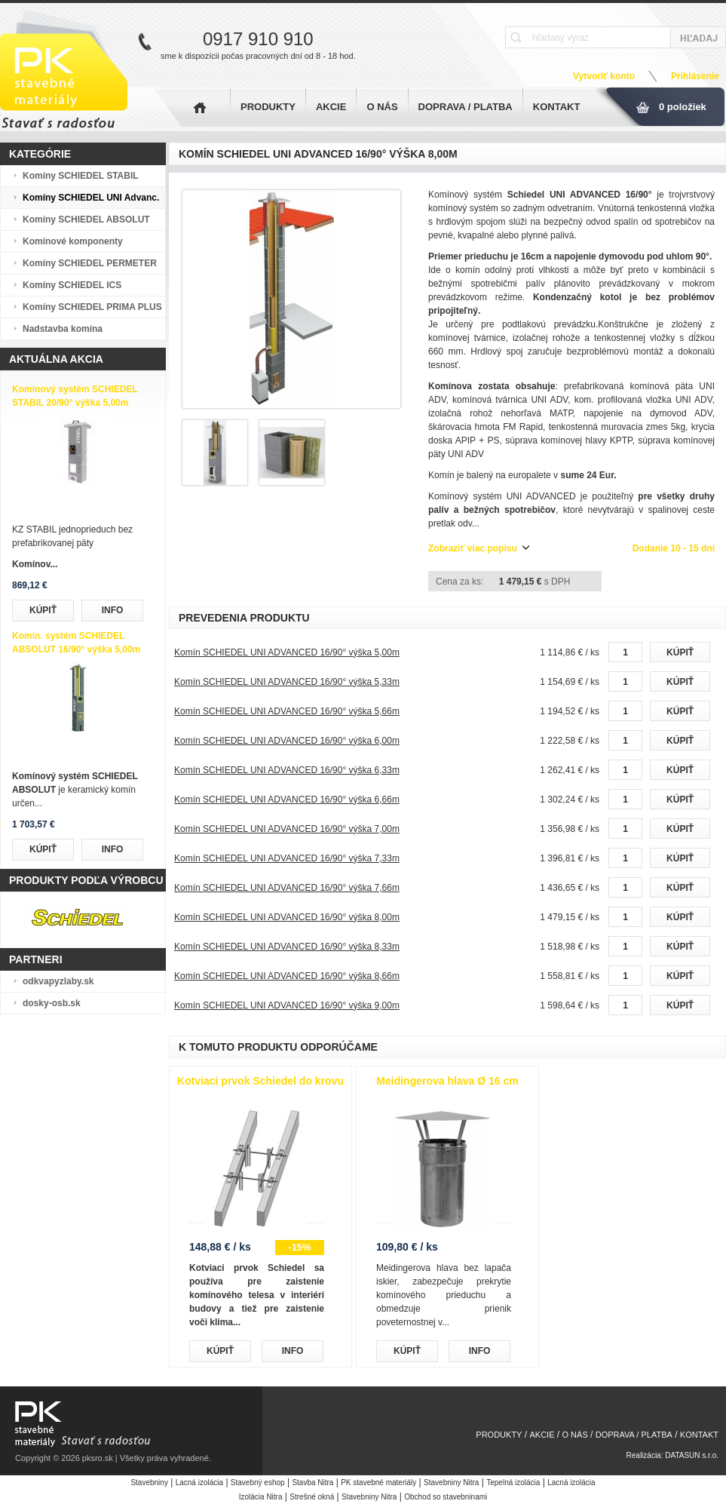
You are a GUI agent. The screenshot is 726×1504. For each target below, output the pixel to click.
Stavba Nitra (312, 1482)
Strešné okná (311, 1497)
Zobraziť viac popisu (472, 548)
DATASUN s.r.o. (691, 1455)
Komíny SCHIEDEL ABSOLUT (86, 219)
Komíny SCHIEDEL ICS (72, 285)
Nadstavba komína (63, 329)
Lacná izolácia (199, 1482)
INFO (113, 610)
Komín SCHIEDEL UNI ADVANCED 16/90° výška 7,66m (287, 887)
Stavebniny (148, 1482)
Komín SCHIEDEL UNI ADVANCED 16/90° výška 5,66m (287, 711)
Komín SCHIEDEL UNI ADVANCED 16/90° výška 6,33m (287, 770)
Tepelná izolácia (513, 1482)
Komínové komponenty (73, 241)
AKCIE (331, 106)
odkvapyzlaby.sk (58, 981)
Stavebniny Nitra (451, 1482)
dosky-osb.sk (52, 1003)
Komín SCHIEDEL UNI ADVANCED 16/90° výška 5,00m (287, 652)
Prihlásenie (695, 76)
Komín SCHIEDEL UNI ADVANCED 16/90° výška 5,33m (287, 682)
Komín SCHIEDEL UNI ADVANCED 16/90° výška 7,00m (287, 829)
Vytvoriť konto (604, 76)
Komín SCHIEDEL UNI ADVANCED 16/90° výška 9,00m (287, 1005)
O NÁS (381, 106)
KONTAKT (556, 106)
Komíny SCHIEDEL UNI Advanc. (91, 197)
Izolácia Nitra (261, 1497)
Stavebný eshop (258, 1482)
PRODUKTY (268, 106)
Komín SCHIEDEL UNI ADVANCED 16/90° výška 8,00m (287, 917)
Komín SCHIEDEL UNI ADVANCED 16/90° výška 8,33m (287, 946)
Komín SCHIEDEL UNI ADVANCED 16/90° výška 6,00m (287, 740)
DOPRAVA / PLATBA (465, 106)
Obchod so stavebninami (445, 1497)
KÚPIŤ (43, 610)
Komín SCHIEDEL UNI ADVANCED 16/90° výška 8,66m (287, 976)
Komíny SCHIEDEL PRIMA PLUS (92, 307)
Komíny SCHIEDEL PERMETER (90, 263)
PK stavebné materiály (378, 1482)
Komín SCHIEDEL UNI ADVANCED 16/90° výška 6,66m (287, 799)
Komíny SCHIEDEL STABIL (81, 175)
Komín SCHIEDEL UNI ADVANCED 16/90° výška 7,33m (287, 858)
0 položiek (682, 106)
